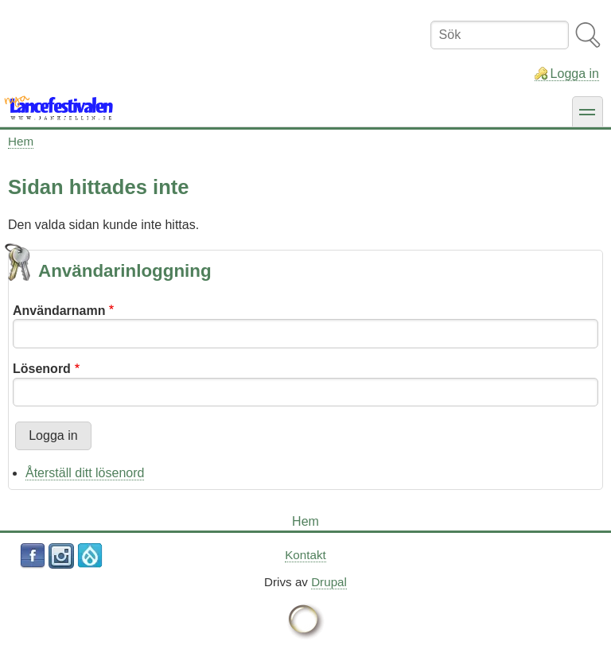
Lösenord (42, 368)
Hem (20, 141)
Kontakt (305, 555)
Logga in (575, 73)
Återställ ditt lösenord (84, 473)
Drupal (329, 582)
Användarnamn (59, 310)
